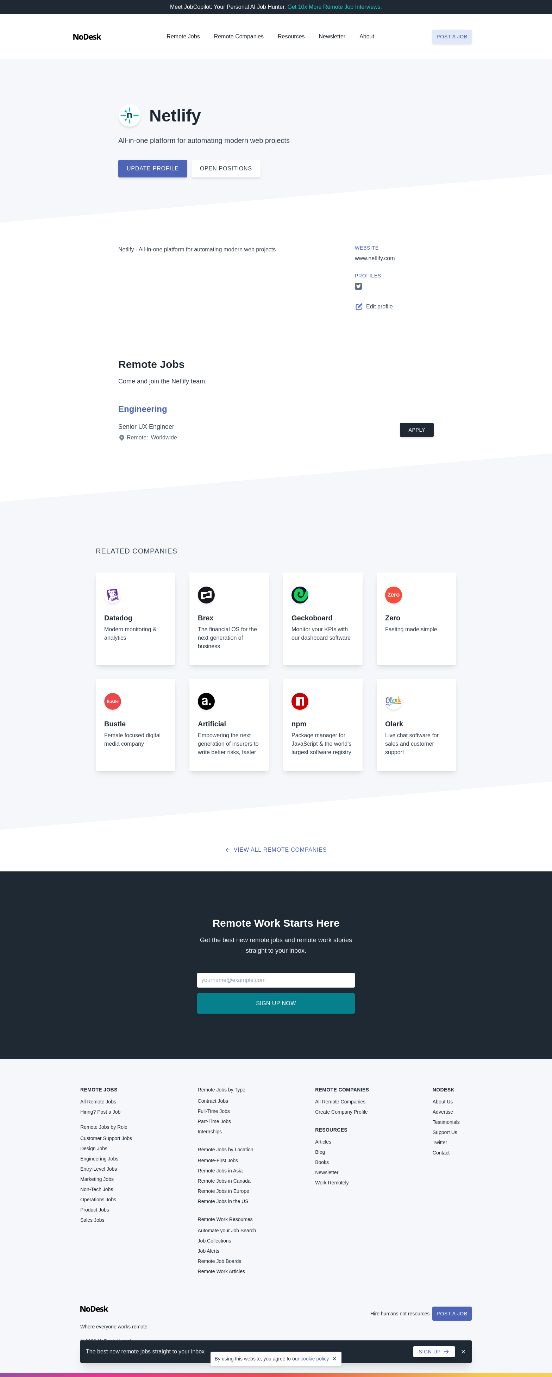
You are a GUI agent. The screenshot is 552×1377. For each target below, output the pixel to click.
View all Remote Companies (276, 850)
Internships (210, 1131)
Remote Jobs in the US (223, 1201)
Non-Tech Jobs (96, 1189)
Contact (441, 1153)
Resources (331, 1130)
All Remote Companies (340, 1101)
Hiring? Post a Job (100, 1112)
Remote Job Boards (220, 1261)
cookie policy (315, 1359)
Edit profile (374, 306)
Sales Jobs (92, 1220)
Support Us (445, 1132)
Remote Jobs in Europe (223, 1191)
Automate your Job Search (227, 1230)
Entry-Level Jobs (98, 1169)
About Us (443, 1101)
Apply (416, 430)
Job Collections (214, 1241)
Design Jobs (93, 1148)
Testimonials (446, 1122)
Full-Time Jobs (214, 1111)
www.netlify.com (375, 258)
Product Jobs (94, 1210)
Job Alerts (208, 1251)
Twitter (440, 1142)
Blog (320, 1152)
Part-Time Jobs (214, 1121)
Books (322, 1162)
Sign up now (276, 1003)
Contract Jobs (213, 1101)
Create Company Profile (341, 1112)
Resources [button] (291, 36)
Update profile (153, 168)
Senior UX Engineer (146, 426)
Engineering (142, 409)
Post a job (452, 36)
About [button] (366, 36)
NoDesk (443, 1090)
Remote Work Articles (221, 1271)
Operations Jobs (98, 1199)
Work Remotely (332, 1182)
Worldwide (164, 437)
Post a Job (452, 1313)
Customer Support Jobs (106, 1138)
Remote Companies (239, 36)
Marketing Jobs (97, 1179)
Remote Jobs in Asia (220, 1170)
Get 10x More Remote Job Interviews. (334, 7)
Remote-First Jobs (218, 1160)
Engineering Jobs (99, 1159)
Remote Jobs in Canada (224, 1181)
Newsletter (332, 36)
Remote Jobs (183, 36)
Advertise (443, 1112)
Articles (323, 1142)
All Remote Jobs (98, 1101)
